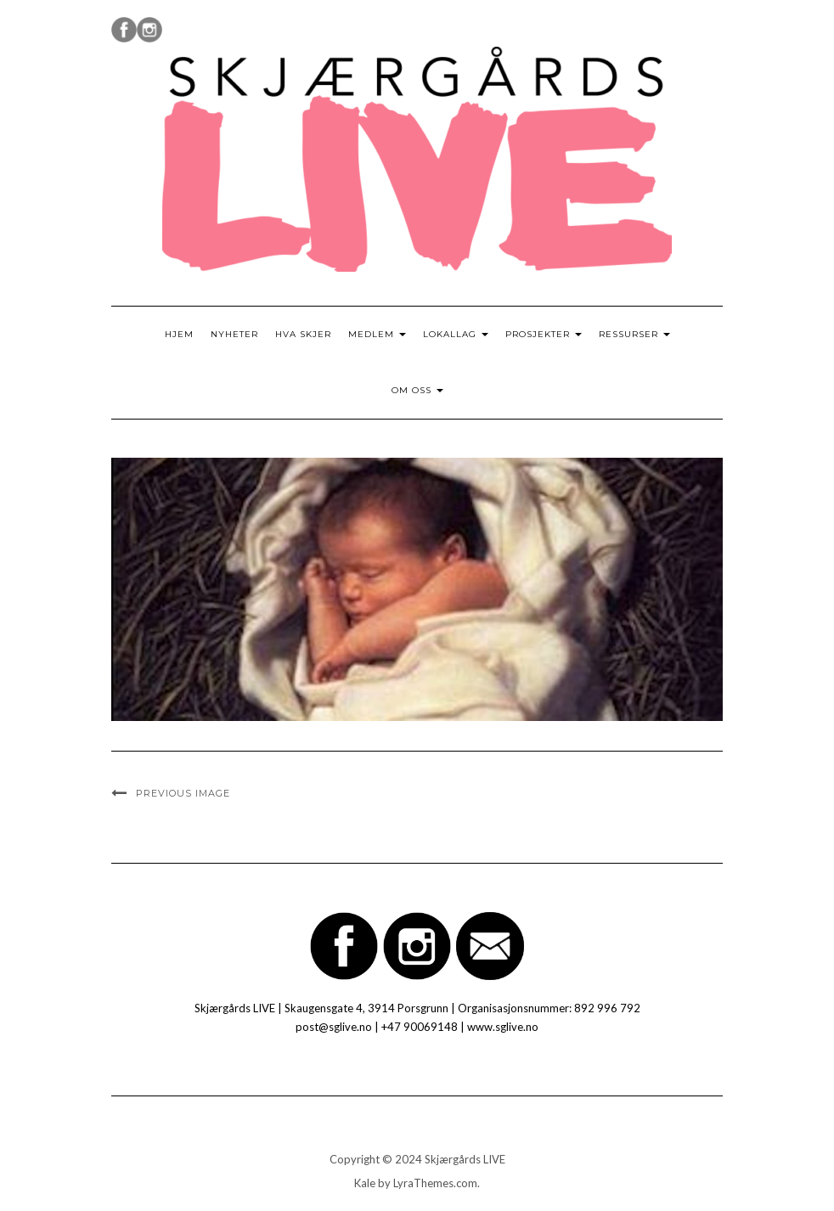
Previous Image (183, 793)
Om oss (417, 390)
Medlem (377, 334)
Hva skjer (303, 334)
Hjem (179, 334)
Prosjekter (543, 334)
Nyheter (234, 334)
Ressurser (634, 334)
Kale (364, 1183)
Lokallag (455, 334)
